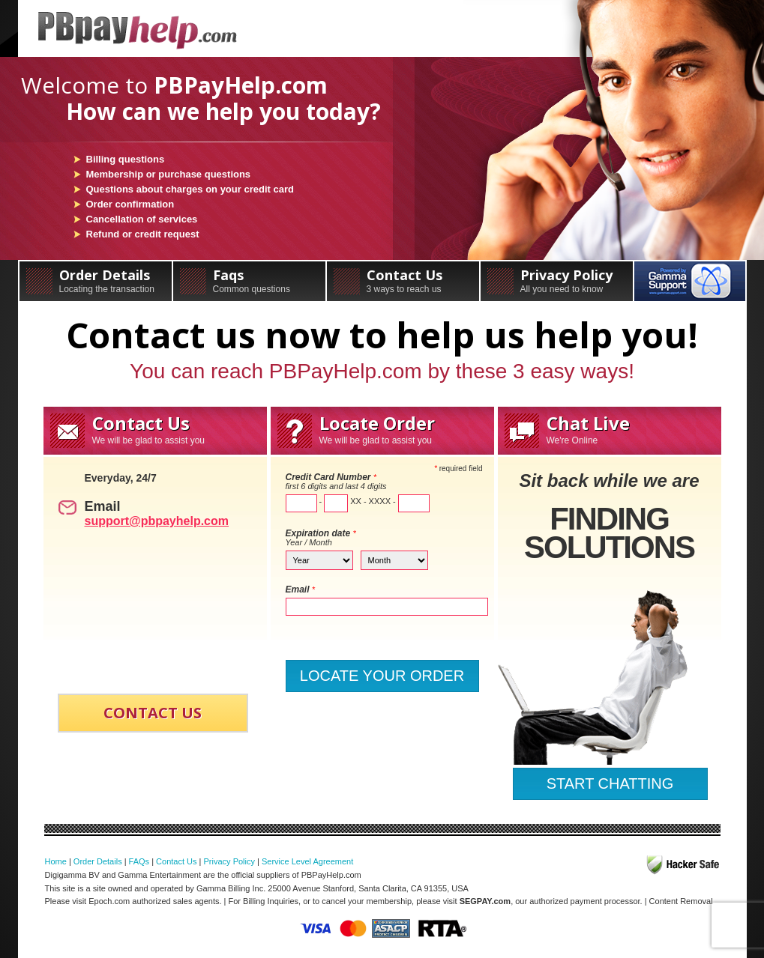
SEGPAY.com (485, 901)
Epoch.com (109, 901)
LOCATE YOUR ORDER (382, 675)
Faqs (249, 280)
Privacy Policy (557, 280)
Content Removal (681, 901)
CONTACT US (152, 713)
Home (56, 861)
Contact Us (403, 280)
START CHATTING (610, 783)
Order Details (95, 280)
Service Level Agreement (307, 861)
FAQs (139, 861)
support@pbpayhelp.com (157, 521)
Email (301, 589)
